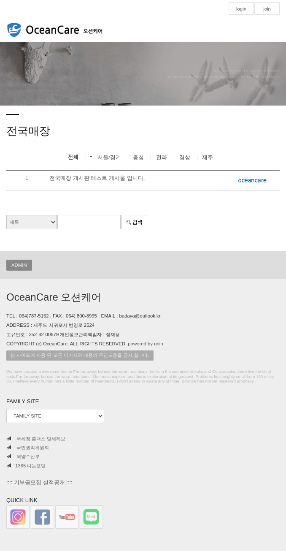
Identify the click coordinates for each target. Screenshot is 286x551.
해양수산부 (23, 456)
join (267, 8)
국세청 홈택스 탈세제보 (35, 438)
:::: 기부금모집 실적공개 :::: (39, 482)
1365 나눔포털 (26, 465)
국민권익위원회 (27, 447)
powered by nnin (145, 343)
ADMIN (19, 265)
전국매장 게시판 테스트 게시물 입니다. (97, 178)
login (241, 8)
